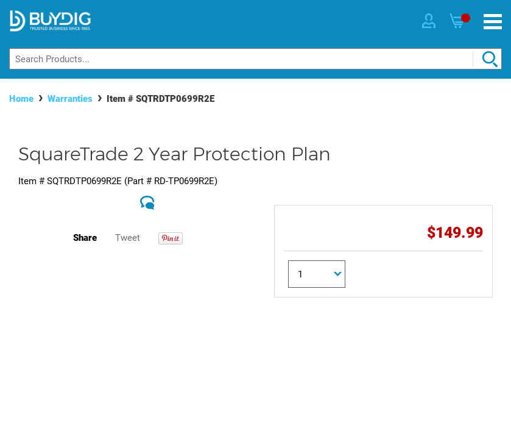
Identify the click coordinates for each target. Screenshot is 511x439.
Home (21, 98)
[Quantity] (316, 274)
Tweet (127, 237)
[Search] (255, 59)
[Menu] (493, 21)
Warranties (70, 98)
